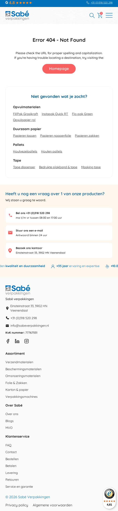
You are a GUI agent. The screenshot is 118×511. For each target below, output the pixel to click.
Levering (11, 472)
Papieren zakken (87, 136)
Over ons (11, 413)
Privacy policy (16, 505)
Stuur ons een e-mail (29, 230)
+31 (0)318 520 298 (102, 2)
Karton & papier (16, 389)
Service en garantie (19, 486)
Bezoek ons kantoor (29, 248)
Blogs (9, 420)
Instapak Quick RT (55, 114)
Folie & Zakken (16, 382)
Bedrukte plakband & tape (58, 167)
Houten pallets (51, 151)
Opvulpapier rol (24, 120)
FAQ (8, 445)
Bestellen (12, 459)
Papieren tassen (24, 136)
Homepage (59, 68)
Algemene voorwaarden (52, 505)
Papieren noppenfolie (55, 136)
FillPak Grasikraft (25, 114)
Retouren (12, 479)
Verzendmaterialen (19, 362)
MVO (8, 427)
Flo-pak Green (82, 114)
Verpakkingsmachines (21, 396)
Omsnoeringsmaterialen (22, 375)
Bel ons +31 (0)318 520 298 (33, 213)
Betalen (10, 465)
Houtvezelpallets (25, 151)
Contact (11, 452)
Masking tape (91, 167)
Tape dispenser (24, 167)
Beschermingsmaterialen (23, 369)
